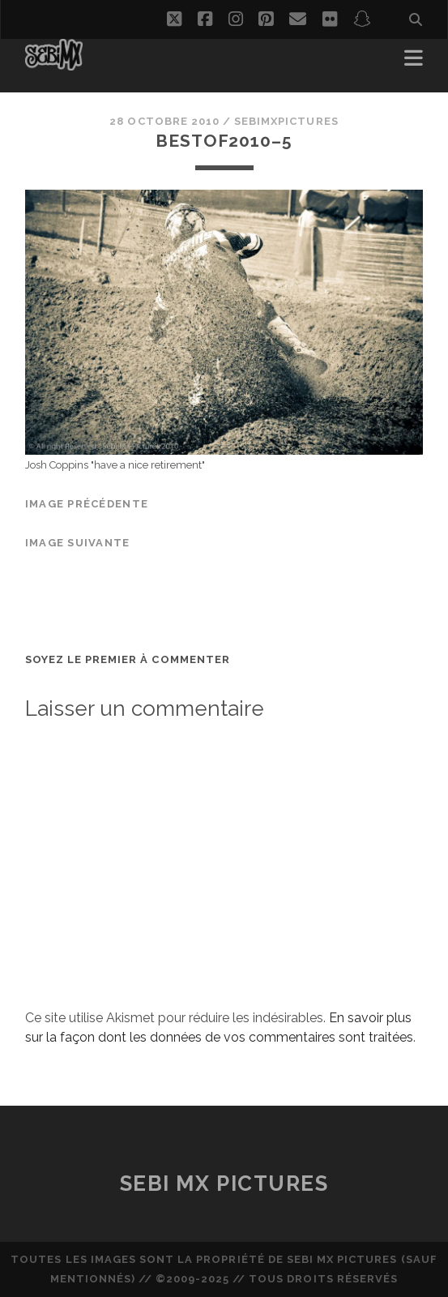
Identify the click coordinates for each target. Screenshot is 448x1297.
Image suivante (77, 543)
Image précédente (86, 504)
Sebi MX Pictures (224, 1183)
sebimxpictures (286, 121)
